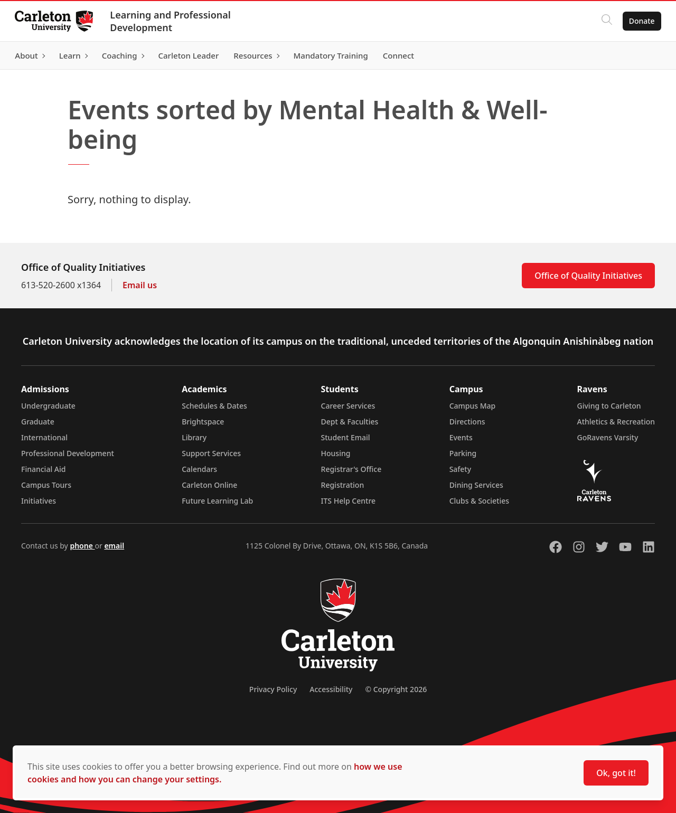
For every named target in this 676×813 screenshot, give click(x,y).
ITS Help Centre (348, 501)
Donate (640, 21)
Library (194, 437)
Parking (463, 453)
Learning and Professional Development (172, 21)
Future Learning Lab (217, 501)
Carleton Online (209, 485)
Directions (467, 422)
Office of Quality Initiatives (588, 275)
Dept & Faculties (350, 422)
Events (461, 437)
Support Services (211, 453)
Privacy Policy (273, 689)
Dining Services (476, 485)
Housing (336, 453)
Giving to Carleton (609, 406)
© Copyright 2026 (396, 689)
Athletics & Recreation (616, 422)
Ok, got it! (616, 773)
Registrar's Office (351, 469)
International (44, 437)
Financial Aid (43, 469)
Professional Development (67, 453)
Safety (460, 469)
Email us (140, 285)
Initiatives (38, 501)
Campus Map (472, 406)
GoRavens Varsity (608, 437)
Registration (342, 485)
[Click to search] (604, 21)
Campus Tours (46, 485)
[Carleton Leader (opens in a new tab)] (190, 56)
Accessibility (330, 689)
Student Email (345, 437)
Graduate (37, 422)
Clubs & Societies (479, 501)
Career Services (348, 406)
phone (82, 546)
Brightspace (203, 422)
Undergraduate (48, 406)
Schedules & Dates (214, 406)
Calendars (199, 469)
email (114, 546)
